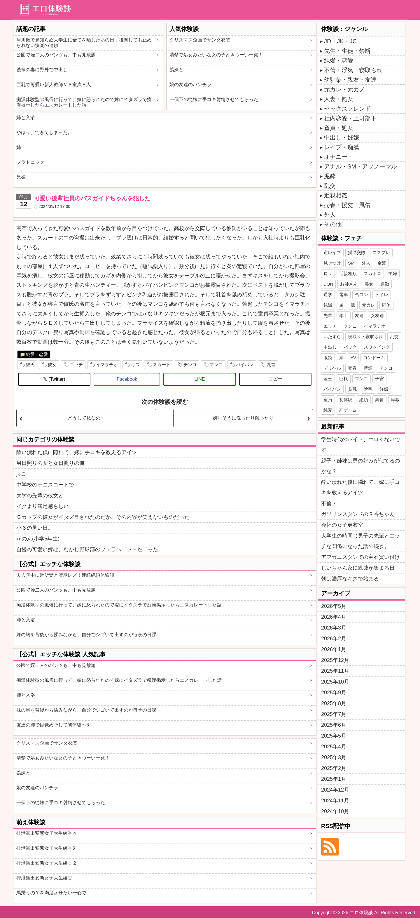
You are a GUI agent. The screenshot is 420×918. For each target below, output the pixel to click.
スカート (161, 364)
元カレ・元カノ (344, 89)
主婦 (392, 273)
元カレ (368, 304)
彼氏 (30, 364)
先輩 (327, 315)
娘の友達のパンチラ (190, 84)
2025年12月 (335, 660)
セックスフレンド (347, 108)
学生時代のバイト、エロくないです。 (360, 445)
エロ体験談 (361, 912)
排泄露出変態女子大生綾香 (44, 877)
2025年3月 (333, 757)
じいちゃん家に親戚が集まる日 (358, 568)
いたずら (332, 336)
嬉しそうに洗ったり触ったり (243, 417)
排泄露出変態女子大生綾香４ (46, 833)
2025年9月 (333, 693)
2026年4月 (333, 617)
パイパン (244, 364)
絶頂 (363, 399)
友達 (359, 315)
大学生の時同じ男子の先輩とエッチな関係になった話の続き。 (360, 541)
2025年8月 (333, 703)
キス (135, 364)
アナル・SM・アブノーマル (360, 166)
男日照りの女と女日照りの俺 (50, 463)
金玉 (327, 378)
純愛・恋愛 (37, 354)
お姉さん (349, 283)
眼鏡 (327, 357)
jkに (20, 474)
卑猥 (395, 399)
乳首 (271, 364)
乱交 (330, 185)
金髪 (381, 262)
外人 (330, 214)
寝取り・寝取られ (365, 336)
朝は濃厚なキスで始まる (350, 579)
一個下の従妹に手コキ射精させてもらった (213, 99)
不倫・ (329, 503)
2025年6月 (333, 725)
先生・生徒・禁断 (347, 51)
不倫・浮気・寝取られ (353, 70)
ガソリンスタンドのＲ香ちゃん (358, 514)
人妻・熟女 (338, 99)
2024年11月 (335, 801)
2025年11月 (335, 671)
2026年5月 (333, 606)
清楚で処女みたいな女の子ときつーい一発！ (216, 54)
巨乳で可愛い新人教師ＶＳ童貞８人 (53, 84)
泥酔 (330, 176)
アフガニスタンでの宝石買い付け (360, 557)
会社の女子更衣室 (342, 525)
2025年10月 (335, 682)
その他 (333, 224)
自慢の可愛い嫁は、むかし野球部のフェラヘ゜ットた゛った (87, 549)
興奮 (379, 399)
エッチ (76, 364)
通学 (327, 294)
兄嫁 (21, 177)
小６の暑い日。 (34, 528)
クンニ (350, 326)
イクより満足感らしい (42, 506)
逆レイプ (332, 252)
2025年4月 (333, 747)
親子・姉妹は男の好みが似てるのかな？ (360, 466)
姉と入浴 (25, 117)
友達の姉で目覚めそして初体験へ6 (52, 724)
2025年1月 (333, 779)
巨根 (343, 378)
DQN (328, 283)
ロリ (327, 273)
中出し (330, 347)
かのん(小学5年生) (38, 539)
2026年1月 (333, 649)
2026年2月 (333, 638)
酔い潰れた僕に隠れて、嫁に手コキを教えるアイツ (76, 452)
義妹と (176, 69)
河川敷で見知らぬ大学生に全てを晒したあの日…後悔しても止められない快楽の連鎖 (84, 42)
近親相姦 (335, 195)
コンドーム (374, 357)
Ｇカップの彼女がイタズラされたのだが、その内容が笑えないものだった (103, 517)
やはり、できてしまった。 (44, 132)
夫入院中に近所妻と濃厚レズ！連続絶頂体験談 (65, 575)
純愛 (327, 410)
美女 (369, 283)
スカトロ (372, 273)
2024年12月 (335, 790)
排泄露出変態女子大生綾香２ (46, 862)
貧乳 (352, 389)
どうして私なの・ (86, 417)
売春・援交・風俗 (347, 205)
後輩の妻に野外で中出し (42, 69)
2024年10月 (335, 811)
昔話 (368, 368)
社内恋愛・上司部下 (350, 118)
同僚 (386, 304)
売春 (352, 368)
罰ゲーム (348, 410)
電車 (343, 294)
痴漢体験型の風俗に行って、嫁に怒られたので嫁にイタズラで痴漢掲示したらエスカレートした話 (84, 102)
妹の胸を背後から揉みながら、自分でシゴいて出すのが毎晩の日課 (86, 634)
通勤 (384, 283)
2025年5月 (333, 736)
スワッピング (377, 347)
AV (353, 357)
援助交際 (356, 252)
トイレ (381, 294)
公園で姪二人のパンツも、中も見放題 (56, 54)
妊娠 (383, 389)
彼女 (52, 364)
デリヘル (332, 368)
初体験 (345, 399)
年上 (343, 315)
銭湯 (327, 304)
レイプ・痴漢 (341, 147)
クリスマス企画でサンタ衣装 (199, 39)
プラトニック (30, 162)
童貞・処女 (338, 128)
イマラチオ (107, 364)
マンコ (216, 364)
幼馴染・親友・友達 (350, 79)
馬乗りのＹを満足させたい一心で (51, 892)
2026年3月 (333, 628)
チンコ (190, 364)
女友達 (377, 315)
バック (350, 347)
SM (351, 262)
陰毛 (368, 389)
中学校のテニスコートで (45, 485)
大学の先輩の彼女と (40, 495)
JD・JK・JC (340, 41)
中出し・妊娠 (341, 137)
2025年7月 (333, 714)
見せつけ (332, 262)
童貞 (327, 399)
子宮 (379, 378)
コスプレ (381, 252)
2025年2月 (333, 768)
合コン (361, 294)
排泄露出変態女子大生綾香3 (45, 848)
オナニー (335, 157)
